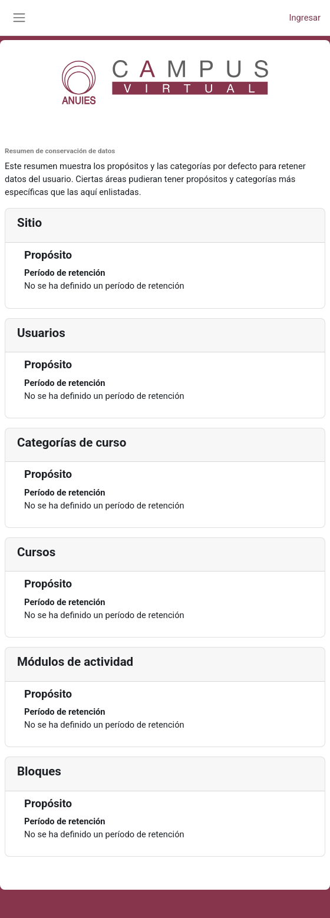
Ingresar (305, 17)
